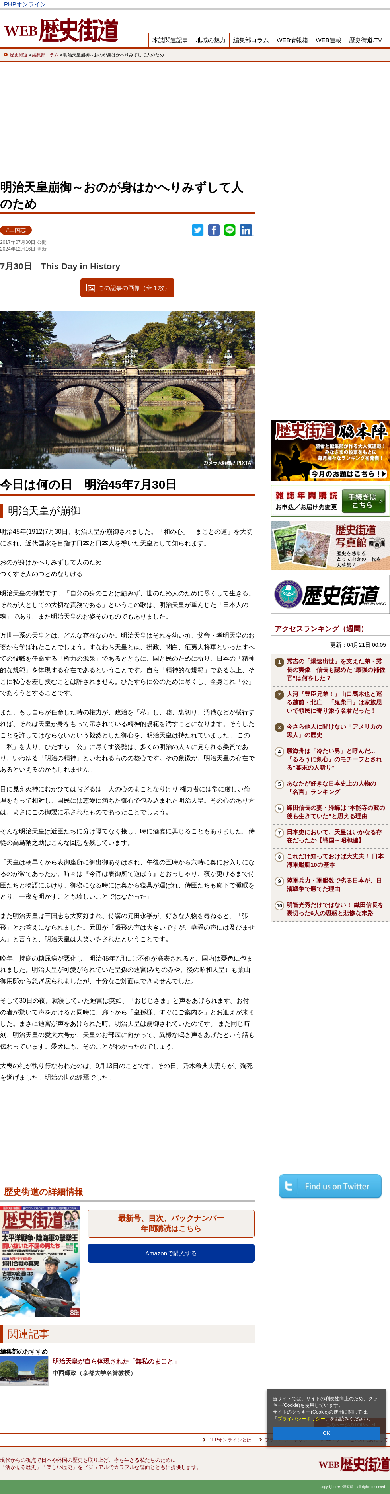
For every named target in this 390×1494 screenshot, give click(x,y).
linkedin (247, 230)
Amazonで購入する (171, 1253)
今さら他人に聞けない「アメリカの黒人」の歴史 (334, 730)
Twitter (198, 230)
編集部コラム (251, 40)
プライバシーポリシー (301, 1419)
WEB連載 (328, 40)
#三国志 (16, 230)
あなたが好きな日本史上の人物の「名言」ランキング (331, 787)
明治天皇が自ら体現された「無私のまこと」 (116, 1361)
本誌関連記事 (170, 40)
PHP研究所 (364, 4)
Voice (271, 4)
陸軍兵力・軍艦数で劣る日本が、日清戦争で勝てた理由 (334, 884)
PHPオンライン (25, 4)
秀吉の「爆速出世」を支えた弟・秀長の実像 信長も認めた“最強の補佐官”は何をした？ (336, 669)
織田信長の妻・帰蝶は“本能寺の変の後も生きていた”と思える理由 (336, 811)
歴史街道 (327, 4)
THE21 (299, 4)
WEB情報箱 (292, 40)
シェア (214, 230)
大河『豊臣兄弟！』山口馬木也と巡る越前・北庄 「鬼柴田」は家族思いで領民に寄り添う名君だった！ (334, 702)
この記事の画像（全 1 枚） (134, 287)
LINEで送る (230, 230)
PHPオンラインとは (230, 1440)
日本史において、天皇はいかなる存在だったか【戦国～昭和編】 (334, 836)
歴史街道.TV (365, 40)
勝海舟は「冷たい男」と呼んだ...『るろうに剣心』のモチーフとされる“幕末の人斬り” (334, 759)
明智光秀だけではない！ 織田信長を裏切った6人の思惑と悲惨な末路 (335, 908)
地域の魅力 (211, 40)
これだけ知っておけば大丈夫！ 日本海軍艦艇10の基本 (335, 860)
